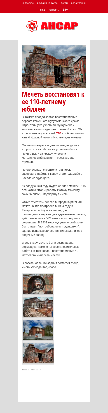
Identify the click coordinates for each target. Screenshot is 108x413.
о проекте (28, 3)
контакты (54, 9)
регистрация (78, 3)
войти (64, 3)
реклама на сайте (47, 3)
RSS (42, 9)
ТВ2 (58, 133)
